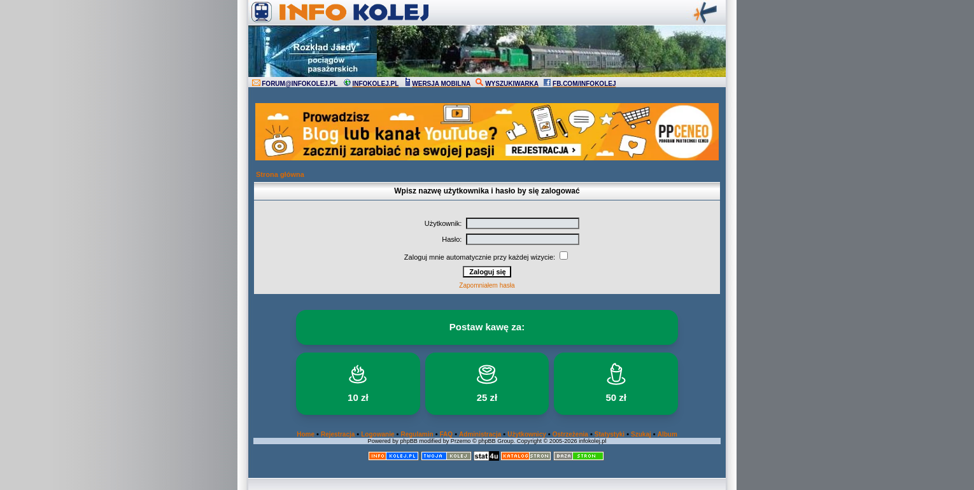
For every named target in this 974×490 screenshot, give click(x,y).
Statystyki (610, 434)
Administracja (480, 434)
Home (305, 434)
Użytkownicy (526, 434)
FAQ (446, 434)
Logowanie (377, 434)
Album (667, 434)
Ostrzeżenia (570, 434)
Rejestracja (338, 434)
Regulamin (416, 434)
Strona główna (280, 174)
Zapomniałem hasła (486, 285)
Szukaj (641, 434)
